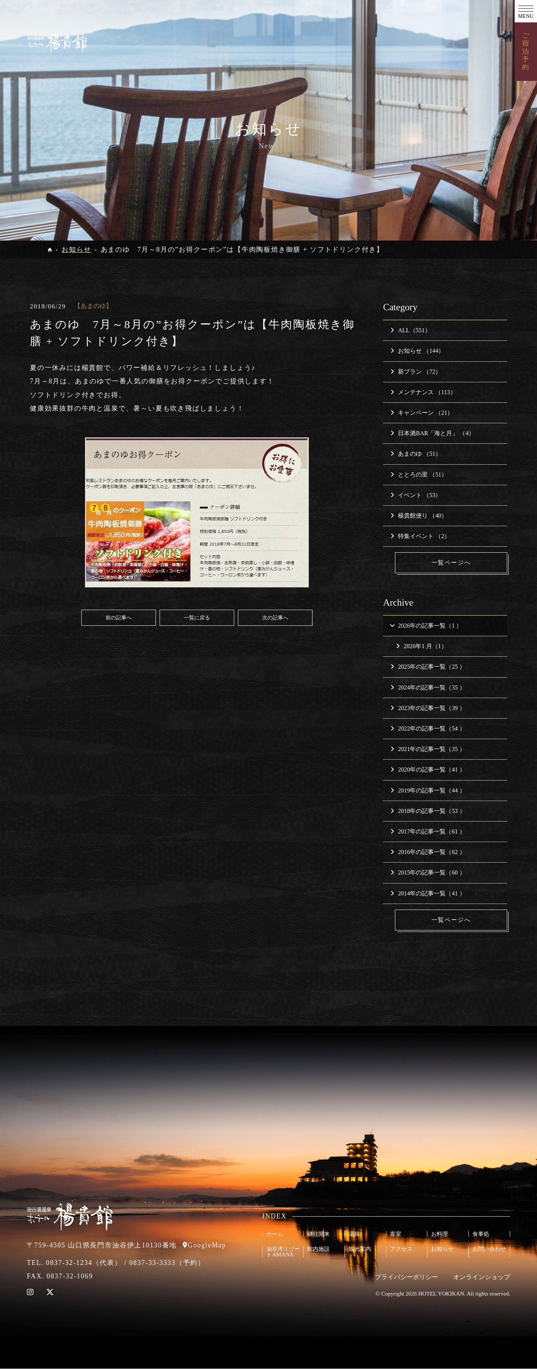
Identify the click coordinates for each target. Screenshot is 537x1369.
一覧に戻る (197, 618)
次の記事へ (275, 618)
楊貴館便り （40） (418, 515)
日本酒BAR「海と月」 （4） (432, 433)
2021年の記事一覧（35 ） (427, 749)
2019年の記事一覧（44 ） (427, 790)
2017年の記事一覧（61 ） (427, 831)
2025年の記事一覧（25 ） (427, 667)
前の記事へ (119, 618)
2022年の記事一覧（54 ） (427, 728)
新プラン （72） (415, 371)
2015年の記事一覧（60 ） (427, 873)
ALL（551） (410, 330)
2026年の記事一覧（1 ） (425, 625)
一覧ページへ (451, 562)
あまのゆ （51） (415, 453)
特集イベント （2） (420, 536)
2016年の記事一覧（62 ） (427, 852)
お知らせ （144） (417, 351)
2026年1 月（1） (421, 646)
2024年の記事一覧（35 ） (427, 687)
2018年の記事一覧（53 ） (427, 811)
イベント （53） (415, 495)
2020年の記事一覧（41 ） (427, 770)
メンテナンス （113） (423, 392)
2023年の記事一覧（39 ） (427, 708)
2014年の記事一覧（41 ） (427, 893)
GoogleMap (207, 1245)
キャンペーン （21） (421, 412)
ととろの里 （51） (418, 474)
